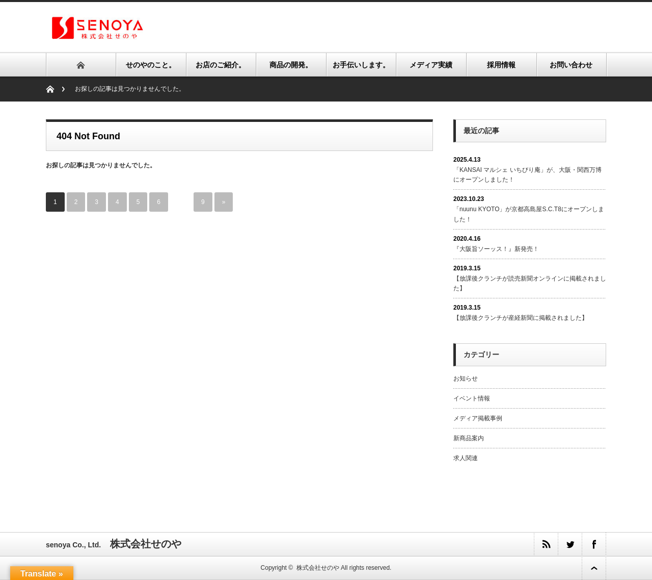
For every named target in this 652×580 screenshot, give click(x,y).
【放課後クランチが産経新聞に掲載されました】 (520, 317)
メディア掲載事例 (477, 418)
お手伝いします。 (361, 65)
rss (546, 544)
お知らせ (465, 378)
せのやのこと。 (151, 65)
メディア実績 (431, 65)
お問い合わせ (571, 65)
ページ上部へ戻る (594, 568)
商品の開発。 (290, 65)
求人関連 (465, 458)
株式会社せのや (317, 567)
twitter (570, 544)
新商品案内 (468, 438)
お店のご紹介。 (221, 65)
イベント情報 (471, 398)
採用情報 (501, 65)
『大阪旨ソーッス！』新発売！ (496, 249)
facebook (594, 544)
